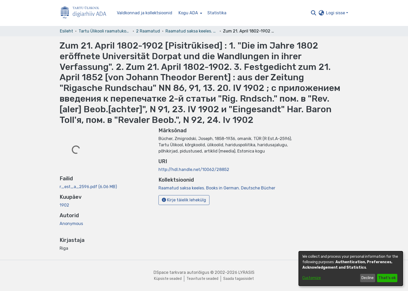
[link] (88, 186)
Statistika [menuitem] (216, 12)
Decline (367, 278)
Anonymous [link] (71, 223)
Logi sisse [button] (336, 12)
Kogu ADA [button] (188, 12)
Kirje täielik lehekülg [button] (184, 199)
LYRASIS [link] (246, 272)
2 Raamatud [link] (148, 31)
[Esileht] (86, 13)
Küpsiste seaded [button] (168, 278)
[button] (313, 13)
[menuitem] (189, 13)
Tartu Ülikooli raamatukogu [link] (105, 31)
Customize (311, 278)
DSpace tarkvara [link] (170, 272)
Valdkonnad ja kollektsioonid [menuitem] (144, 12)
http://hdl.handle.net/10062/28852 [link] (193, 169)
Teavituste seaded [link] (202, 278)
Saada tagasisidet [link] (238, 278)
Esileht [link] (66, 31)
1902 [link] (64, 205)
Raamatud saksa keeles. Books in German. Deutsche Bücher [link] (191, 31)
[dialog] (351, 268)
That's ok (387, 278)
